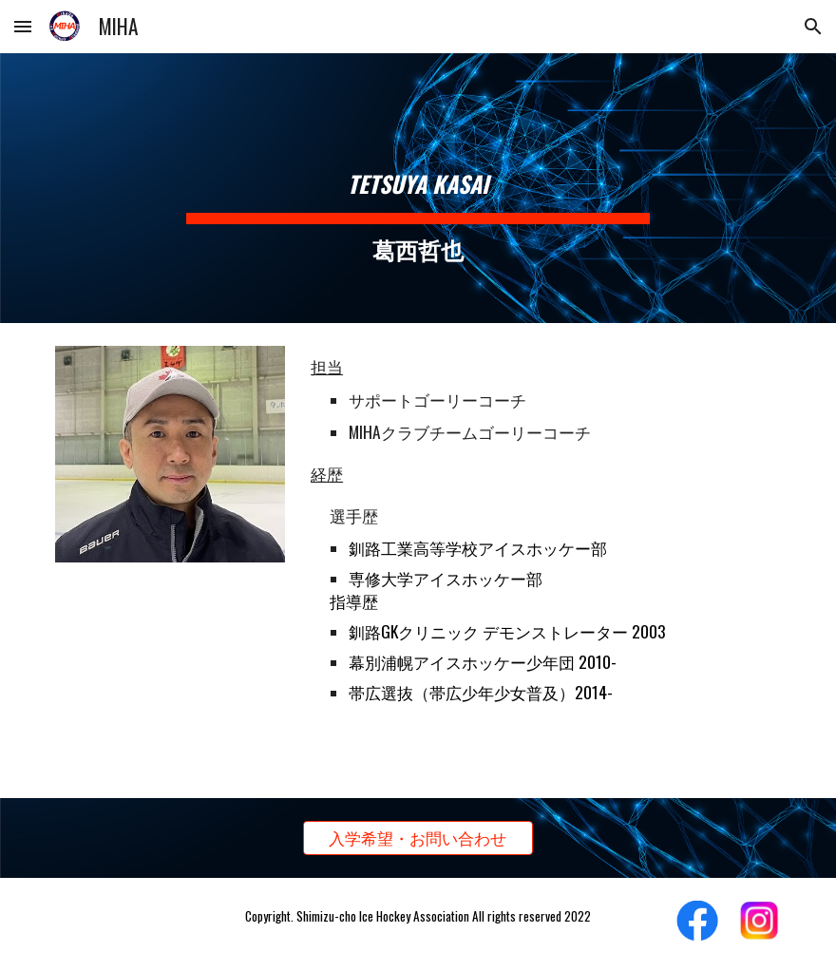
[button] (23, 26)
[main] (417, 187)
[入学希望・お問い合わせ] (418, 838)
